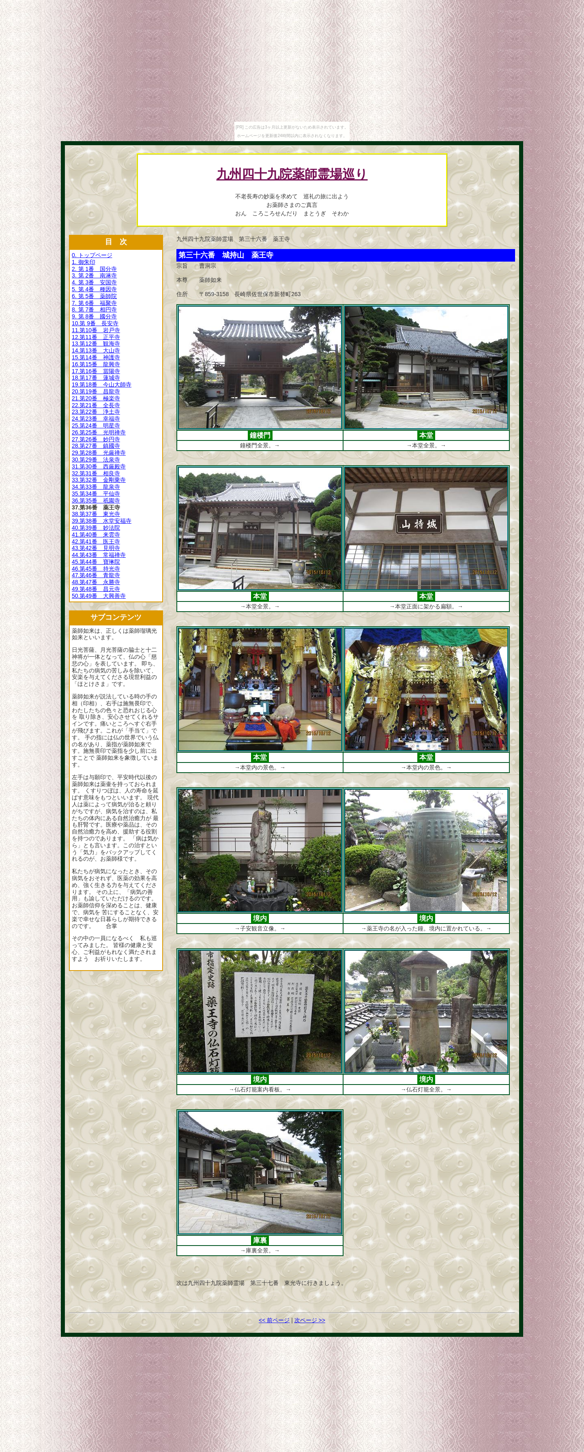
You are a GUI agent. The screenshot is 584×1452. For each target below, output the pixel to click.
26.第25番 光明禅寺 (99, 432)
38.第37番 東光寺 (96, 514)
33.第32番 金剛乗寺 (99, 480)
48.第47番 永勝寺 (96, 582)
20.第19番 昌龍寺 (96, 391)
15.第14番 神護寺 (96, 357)
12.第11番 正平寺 (96, 337)
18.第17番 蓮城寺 (96, 377)
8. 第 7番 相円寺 (94, 309)
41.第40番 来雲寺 (96, 534)
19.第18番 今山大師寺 (101, 384)
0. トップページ (92, 255)
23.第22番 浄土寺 (96, 411)
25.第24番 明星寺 (96, 425)
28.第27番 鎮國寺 (96, 445)
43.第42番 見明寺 (96, 548)
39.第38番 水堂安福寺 (101, 521)
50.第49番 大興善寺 (99, 596)
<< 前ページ (274, 1320)
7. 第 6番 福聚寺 (94, 303)
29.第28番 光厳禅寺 (99, 452)
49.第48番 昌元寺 (96, 589)
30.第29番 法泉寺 (96, 459)
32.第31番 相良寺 (96, 473)
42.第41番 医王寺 (96, 541)
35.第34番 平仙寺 (96, 493)
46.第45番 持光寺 (96, 568)
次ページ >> (309, 1320)
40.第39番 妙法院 (96, 527)
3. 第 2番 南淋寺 (94, 275)
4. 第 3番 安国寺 (94, 282)
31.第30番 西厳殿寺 (99, 466)
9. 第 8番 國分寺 (94, 316)
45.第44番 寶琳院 (96, 561)
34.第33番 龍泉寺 (96, 486)
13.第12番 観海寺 (96, 343)
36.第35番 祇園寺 (96, 500)
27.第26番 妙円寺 (96, 439)
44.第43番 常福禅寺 (99, 555)
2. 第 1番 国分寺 (94, 269)
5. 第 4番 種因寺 (94, 289)
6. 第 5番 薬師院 (94, 296)
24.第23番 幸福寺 (96, 418)
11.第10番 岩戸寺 (96, 330)
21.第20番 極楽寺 (96, 398)
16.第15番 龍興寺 (96, 364)
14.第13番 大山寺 (96, 350)
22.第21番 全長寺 (96, 405)
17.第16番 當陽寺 (96, 371)
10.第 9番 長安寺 (95, 323)
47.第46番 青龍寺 (96, 575)
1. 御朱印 (83, 262)
